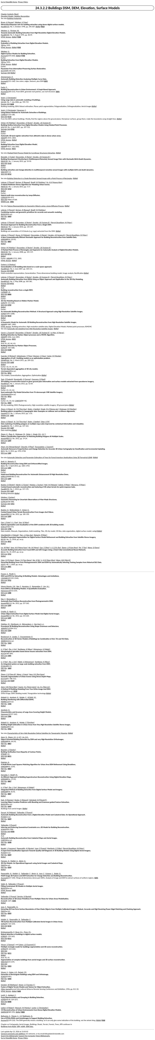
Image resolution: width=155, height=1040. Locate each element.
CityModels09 (6, 371)
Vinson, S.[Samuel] (8, 945)
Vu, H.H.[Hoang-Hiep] (54, 182)
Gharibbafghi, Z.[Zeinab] (10, 535)
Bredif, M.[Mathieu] (38, 182)
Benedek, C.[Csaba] (8, 157)
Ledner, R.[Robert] (7, 1008)
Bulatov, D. (5, 510)
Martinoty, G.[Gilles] (54, 848)
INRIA (3, 138)
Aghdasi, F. (12, 995)
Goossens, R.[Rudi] (38, 379)
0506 (12, 832)
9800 (23, 1012)
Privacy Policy (23, 2)
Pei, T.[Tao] (83, 548)
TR (2, 45)
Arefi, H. (4, 461)
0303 (9, 966)
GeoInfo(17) (5, 413)
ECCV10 (4, 679)
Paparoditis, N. (6, 873)
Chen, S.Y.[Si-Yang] (7, 560)
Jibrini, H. (22, 861)
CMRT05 (4, 840)
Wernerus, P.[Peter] (78, 485)
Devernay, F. (21, 110)
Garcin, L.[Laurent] (8, 333)
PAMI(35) (4, 187)
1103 (12, 362)
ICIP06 (3, 314)
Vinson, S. (4, 972)
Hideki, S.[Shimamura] (26, 662)
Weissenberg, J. (27, 624)
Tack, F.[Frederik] (7, 379)
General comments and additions (13, 1034)
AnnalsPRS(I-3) (6, 514)
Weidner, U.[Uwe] (21, 22)
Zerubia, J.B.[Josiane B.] (42, 123)
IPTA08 (3, 754)
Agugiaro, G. (26, 586)
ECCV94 (4, 71)
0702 (12, 129)
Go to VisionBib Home (9, 2)
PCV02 (3, 901)
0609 (9, 819)
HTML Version (6, 37)
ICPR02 (3, 936)
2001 (9, 567)
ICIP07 (3, 303)
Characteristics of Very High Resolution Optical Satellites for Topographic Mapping (37, 733)
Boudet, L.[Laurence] (8, 848)
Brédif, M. (14, 775)
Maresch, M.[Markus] (23, 1008)
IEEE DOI (4, 117)
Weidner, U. (5, 31)
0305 (14, 901)
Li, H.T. (19, 737)
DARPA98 (4, 1012)
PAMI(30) (4, 252)
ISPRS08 (4, 239)
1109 (9, 631)
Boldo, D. (57, 873)
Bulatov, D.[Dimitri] (8, 485)
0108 (9, 350)
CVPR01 (4, 115)
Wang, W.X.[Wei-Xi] (63, 560)
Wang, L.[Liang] (22, 674)
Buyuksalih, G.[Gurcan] (22, 379)
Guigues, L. (49, 873)
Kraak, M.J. (37, 434)
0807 (9, 242)
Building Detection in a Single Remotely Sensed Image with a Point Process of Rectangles (39, 178)
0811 (9, 756)
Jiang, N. (4, 737)
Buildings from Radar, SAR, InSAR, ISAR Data (17, 1026)
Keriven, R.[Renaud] (23, 182)
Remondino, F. (37, 586)
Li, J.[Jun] (14, 522)
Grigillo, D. (5, 611)
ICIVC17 (4, 527)
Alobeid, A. (5, 697)
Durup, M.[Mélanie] (23, 235)
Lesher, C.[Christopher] (40, 1008)
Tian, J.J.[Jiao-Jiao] (26, 535)
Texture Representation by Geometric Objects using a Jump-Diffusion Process (35, 206)
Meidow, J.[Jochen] (36, 485)
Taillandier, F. (26, 873)
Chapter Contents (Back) (10, 14)
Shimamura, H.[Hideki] (41, 649)
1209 (9, 441)
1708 (9, 529)
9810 (42, 27)
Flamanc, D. (5, 861)
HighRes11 (5, 702)
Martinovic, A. (16, 624)
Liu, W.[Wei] (5, 548)
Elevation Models (7, 16)
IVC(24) (3, 102)
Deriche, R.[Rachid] (24, 896)
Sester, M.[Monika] (54, 356)
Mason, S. (15, 1016)
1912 (9, 554)
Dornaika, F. (5, 775)
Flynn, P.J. (27, 932)
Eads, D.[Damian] (7, 800)
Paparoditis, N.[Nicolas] (25, 848)
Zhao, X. (12, 434)
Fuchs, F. (4, 87)
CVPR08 (4, 292)
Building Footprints (14, 18)
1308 (9, 593)
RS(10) (3, 539)
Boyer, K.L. (19, 932)
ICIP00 (3, 999)
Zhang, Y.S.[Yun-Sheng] (23, 560)
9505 (19, 47)
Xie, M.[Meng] (33, 548)
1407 (12, 428)
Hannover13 (5, 591)
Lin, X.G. (25, 737)
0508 (9, 842)
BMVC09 (4, 214)
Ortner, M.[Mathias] (8, 123)
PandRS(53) (5, 27)
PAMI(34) (4, 161)
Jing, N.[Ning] (24, 522)
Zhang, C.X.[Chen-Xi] (8, 674)
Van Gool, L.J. (39, 624)
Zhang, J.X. (12, 737)
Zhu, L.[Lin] (13, 649)
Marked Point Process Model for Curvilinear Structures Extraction (31, 153)
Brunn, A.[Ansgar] (7, 22)
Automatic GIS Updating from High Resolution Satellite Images (30, 329)
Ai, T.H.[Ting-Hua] (20, 409)
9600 (19, 991)
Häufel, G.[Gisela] (22, 485)
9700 (23, 56)
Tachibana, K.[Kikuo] (25, 649)
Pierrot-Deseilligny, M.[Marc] (61, 222)
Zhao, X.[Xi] (45, 422)
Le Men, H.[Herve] (57, 333)
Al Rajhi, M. (32, 697)
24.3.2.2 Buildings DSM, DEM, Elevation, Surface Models (77, 8)
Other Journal (6, 989)
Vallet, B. (4, 884)
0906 (9, 729)
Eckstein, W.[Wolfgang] (9, 985)
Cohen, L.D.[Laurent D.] (27, 945)
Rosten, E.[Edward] (21, 800)
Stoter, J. (29, 434)
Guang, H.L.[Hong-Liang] (27, 687)
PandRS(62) (5, 269)
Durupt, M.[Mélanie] (8, 812)
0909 (9, 216)
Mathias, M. (5, 624)
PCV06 (3, 817)
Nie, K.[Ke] (36, 560)
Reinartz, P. (12, 461)
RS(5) (3, 451)
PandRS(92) (5, 426)
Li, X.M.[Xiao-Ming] (48, 560)
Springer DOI (5, 73)
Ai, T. (44, 434)
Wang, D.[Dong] (93, 548)
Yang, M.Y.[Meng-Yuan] (19, 548)
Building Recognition (22, 16)
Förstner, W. (14, 31)
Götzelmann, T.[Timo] (24, 356)
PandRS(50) (5, 35)
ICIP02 (3, 924)
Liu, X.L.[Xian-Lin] (43, 687)
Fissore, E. (4, 574)
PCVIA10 (4, 666)
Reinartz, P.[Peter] (40, 535)
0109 (12, 681)
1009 (9, 668)
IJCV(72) (4, 127)
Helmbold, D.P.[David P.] (38, 800)
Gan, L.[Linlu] (6, 522)
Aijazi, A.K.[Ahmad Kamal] (10, 447)
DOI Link (4, 441)
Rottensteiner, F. (15, 510)
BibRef (38, 27)
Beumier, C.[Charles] (8, 750)
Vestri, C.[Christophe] (8, 98)
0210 (9, 926)
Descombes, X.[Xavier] (25, 123)
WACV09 (4, 172)
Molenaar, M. (20, 434)
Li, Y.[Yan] (4, 649)
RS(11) (3, 552)
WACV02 (4, 962)
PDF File (4, 216)
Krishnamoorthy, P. (8, 932)
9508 (19, 37)
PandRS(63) (5, 281)
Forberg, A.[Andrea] (8, 264)
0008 (9, 1002)
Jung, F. (41, 873)
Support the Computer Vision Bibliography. (34, 1036)
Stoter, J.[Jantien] (34, 409)
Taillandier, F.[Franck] (24, 812)
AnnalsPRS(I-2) (6, 438)
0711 (9, 254)
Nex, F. (18, 586)
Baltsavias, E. (6, 1016)
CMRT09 (18, 401)
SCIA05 (3, 829)
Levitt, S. (4, 995)
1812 (9, 541)
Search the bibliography (9, 1036)
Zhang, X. (4, 434)
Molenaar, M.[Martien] (67, 409)
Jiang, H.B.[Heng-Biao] (9, 687)
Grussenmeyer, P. (26, 637)
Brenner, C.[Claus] (39, 356)
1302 (12, 415)
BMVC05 (4, 888)
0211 (14, 149)
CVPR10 (4, 197)
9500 (103, 1020)
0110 (9, 117)
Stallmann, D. (27, 1016)
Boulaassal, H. (6, 637)
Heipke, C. (23, 697)
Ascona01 (4, 81)
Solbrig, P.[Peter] (64, 485)
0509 (9, 867)
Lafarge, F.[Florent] (8, 182)
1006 (12, 202)
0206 (9, 979)
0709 (12, 271)
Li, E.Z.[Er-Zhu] (55, 548)
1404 (9, 656)
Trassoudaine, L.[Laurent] (44, 447)
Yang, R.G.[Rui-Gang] (37, 674)
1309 (9, 453)
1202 (12, 386)
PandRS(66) (5, 360)
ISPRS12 (4, 476)
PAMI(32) (4, 227)
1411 (12, 504)
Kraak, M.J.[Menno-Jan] (50, 409)
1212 (9, 189)
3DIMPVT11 (5, 628)
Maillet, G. (14, 861)
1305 (9, 468)
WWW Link (5, 202)
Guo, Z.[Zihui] (44, 548)
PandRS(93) (5, 489)
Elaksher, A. (5, 762)
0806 (9, 294)
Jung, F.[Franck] (40, 848)
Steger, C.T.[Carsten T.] (27, 985)
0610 (9, 316)
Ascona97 (4, 56)
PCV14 (3, 653)
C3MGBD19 (5, 578)
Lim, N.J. (46, 586)
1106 (9, 704)
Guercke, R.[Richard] (8, 356)
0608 (12, 104)
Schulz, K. (25, 510)
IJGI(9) (3, 564)
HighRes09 (5, 727)
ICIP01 (3, 348)
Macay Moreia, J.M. (8, 586)
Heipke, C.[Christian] (26, 722)
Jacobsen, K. (14, 697)
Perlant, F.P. (22, 972)
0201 (46, 81)
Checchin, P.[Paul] (27, 447)
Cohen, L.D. (13, 972)
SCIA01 (3, 976)
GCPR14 (4, 502)
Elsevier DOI (5, 104)
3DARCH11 (5, 641)
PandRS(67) (5, 384)
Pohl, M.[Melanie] (50, 485)
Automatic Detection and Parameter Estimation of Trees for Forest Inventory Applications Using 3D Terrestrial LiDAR (49, 457)
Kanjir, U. (12, 611)
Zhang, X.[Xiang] (7, 409)
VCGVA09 (4, 691)
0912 (9, 174)
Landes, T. (15, 637)
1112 (9, 163)
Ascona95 (4, 1020)
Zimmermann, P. (7, 77)
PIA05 (3, 865)
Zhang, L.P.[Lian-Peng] (70, 548)
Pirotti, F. (12, 574)
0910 (15, 691)
